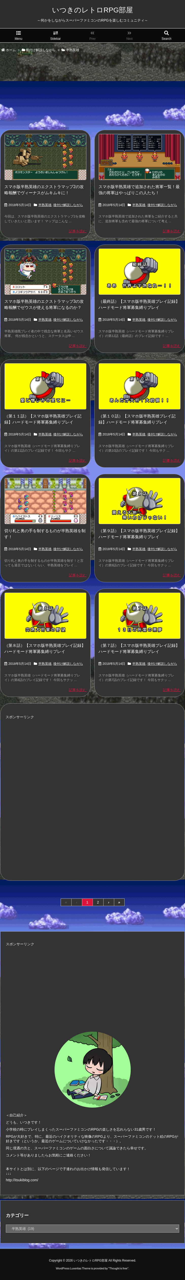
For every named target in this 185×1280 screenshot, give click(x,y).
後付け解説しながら (41, 50)
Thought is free (118, 1268)
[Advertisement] (92, 91)
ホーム (11, 50)
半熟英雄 (45, 205)
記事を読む (78, 231)
